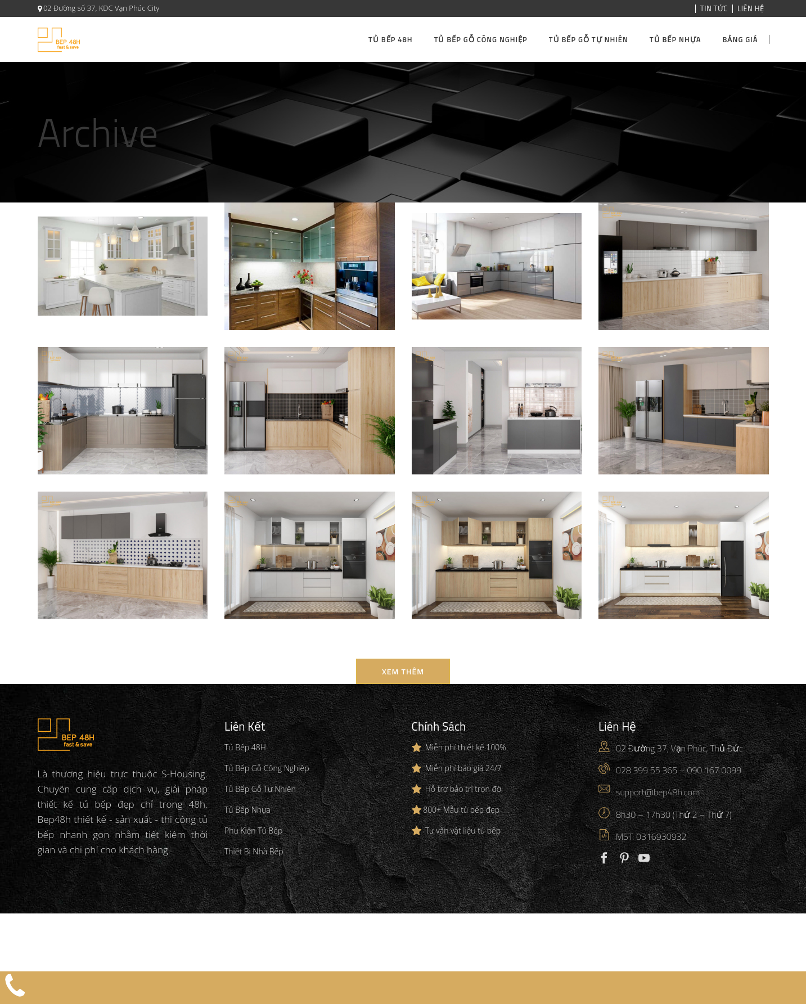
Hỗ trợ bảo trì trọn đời (464, 789)
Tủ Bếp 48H (245, 747)
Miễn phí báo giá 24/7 (463, 768)
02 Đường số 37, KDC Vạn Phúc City (101, 8)
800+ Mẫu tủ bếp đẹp (461, 809)
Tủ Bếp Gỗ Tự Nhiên (260, 789)
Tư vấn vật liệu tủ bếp (463, 830)
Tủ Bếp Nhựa (247, 809)
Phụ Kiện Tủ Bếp (253, 830)
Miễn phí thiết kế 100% (465, 747)
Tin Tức (714, 8)
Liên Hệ (750, 8)
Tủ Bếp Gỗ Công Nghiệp (266, 768)
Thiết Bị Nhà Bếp (253, 851)
